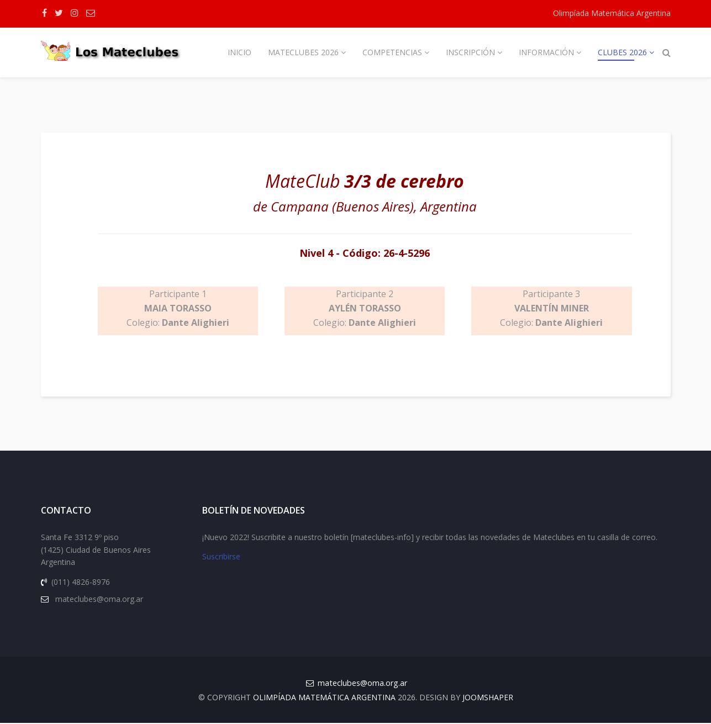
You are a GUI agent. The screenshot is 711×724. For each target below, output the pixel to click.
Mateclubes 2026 (303, 52)
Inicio (239, 52)
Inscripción (470, 52)
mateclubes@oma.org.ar (362, 684)
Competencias (392, 52)
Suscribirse (221, 557)
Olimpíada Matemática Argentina (612, 13)
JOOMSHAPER (487, 698)
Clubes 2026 (622, 52)
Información (546, 52)
